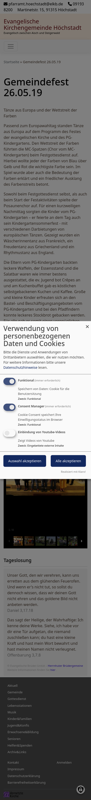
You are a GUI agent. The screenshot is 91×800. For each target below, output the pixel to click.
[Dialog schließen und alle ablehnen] (87, 324)
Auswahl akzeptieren (24, 460)
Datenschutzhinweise (20, 367)
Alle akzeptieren (68, 460)
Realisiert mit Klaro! (73, 471)
